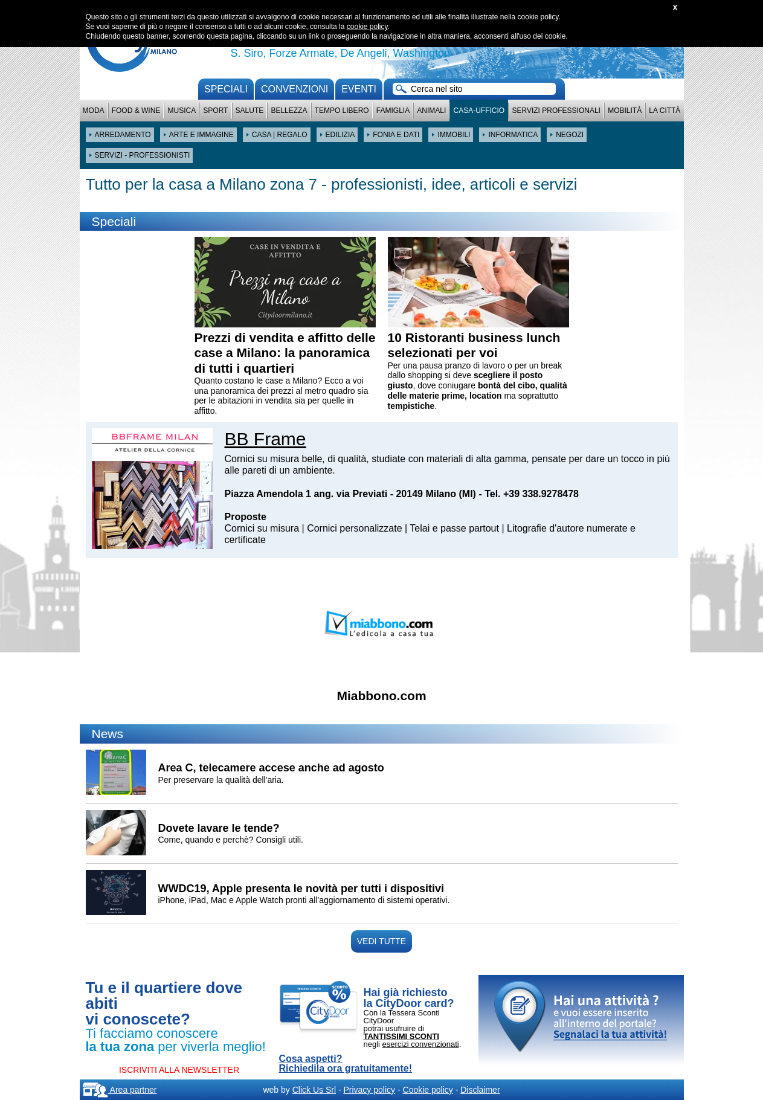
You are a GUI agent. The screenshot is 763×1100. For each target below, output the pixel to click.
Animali (431, 110)
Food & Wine (136, 110)
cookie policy (367, 26)
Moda (94, 110)
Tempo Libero (342, 110)
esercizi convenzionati (420, 1044)
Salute (250, 110)
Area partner (120, 1090)
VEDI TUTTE (381, 941)
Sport (215, 110)
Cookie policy (428, 1090)
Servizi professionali (556, 110)
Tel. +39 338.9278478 (532, 494)
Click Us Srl (314, 1090)
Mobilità (625, 110)
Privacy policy (369, 1090)
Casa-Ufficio (478, 110)
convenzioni (294, 89)
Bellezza (289, 110)
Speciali (226, 89)
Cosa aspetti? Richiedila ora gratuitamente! (346, 1063)
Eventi (358, 89)
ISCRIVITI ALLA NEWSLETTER (179, 1070)
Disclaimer (480, 1090)
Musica (182, 110)
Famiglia (393, 110)
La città (664, 110)
